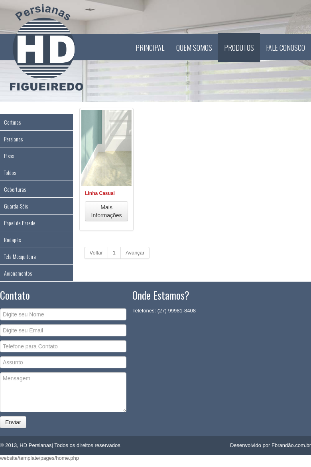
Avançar (135, 253)
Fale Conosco (285, 47)
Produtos (239, 47)
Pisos (9, 155)
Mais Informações (106, 211)
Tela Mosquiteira (20, 256)
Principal (150, 47)
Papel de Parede (19, 223)
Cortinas (12, 122)
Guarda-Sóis (16, 206)
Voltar (95, 253)
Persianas (13, 139)
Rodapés (12, 239)
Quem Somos (194, 47)
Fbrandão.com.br (291, 445)
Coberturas (15, 189)
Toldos (10, 172)
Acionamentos (18, 273)
